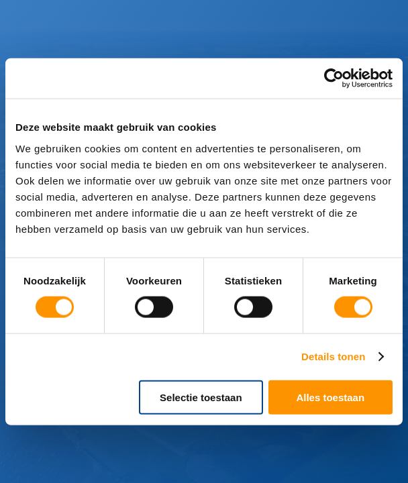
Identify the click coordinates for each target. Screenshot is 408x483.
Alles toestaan (330, 396)
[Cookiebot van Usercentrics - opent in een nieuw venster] (334, 78)
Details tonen (333, 356)
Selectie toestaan (201, 396)
